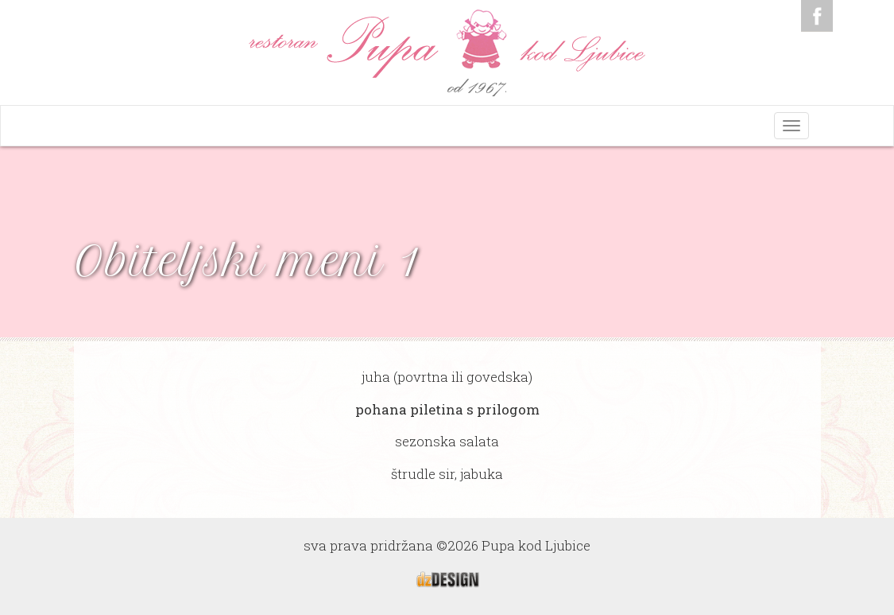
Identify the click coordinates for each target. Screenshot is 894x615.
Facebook (817, 16)
